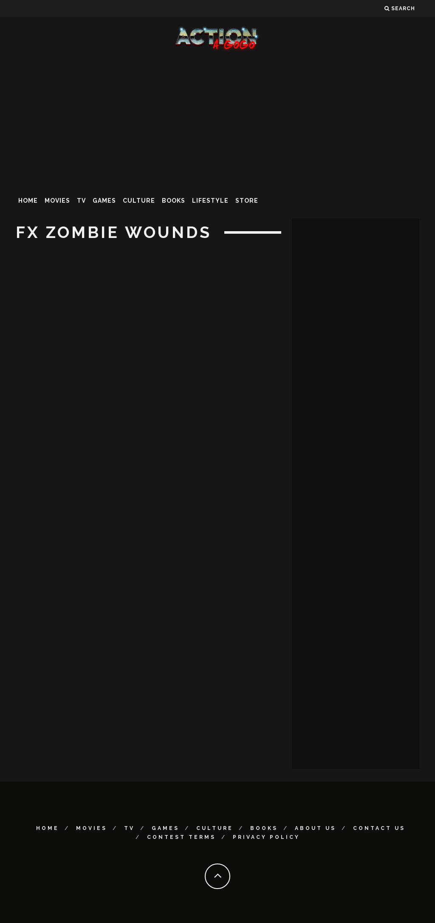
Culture (139, 200)
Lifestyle (210, 200)
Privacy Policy (266, 837)
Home (28, 200)
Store (246, 200)
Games (104, 200)
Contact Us (379, 828)
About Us (315, 828)
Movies (57, 200)
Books (173, 200)
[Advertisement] (217, 120)
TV (81, 200)
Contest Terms (181, 837)
